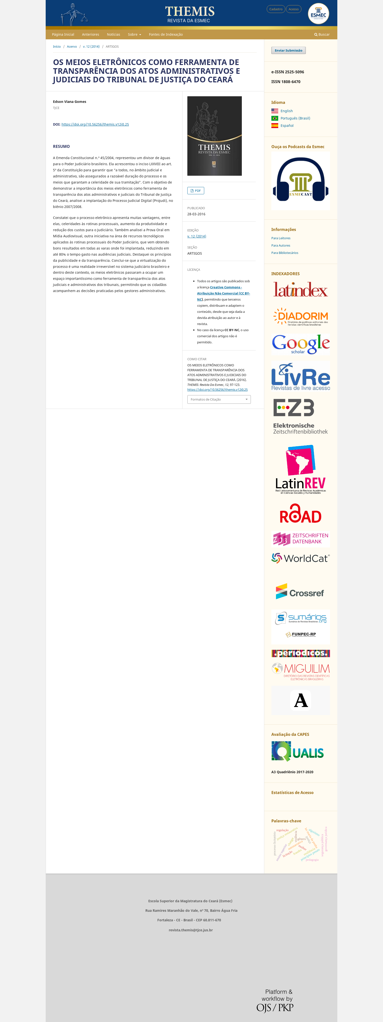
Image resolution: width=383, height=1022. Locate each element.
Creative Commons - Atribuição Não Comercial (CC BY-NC (223, 293)
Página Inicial (63, 34)
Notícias (113, 34)
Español (287, 125)
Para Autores (280, 245)
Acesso (294, 9)
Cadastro (276, 9)
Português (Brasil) (295, 118)
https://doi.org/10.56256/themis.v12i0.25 (95, 124)
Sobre (133, 34)
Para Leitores (280, 238)
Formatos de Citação (206, 399)
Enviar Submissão (288, 50)
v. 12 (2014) (91, 46)
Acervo (72, 46)
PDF (197, 190)
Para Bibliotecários (284, 252)
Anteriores (90, 34)
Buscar (322, 34)
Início (57, 46)
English (287, 111)
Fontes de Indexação (166, 34)
